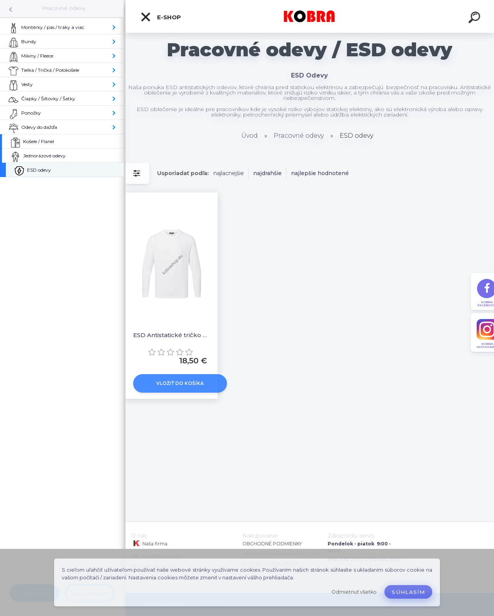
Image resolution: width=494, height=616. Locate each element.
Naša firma (149, 543)
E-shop (160, 17)
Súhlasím (408, 592)
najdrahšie (267, 173)
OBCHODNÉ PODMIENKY (272, 544)
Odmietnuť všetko (354, 592)
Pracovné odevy (63, 8)
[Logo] (310, 16)
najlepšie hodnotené (320, 173)
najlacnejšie (228, 173)
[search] (475, 18)
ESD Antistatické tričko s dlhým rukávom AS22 (171, 335)
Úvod (249, 135)
